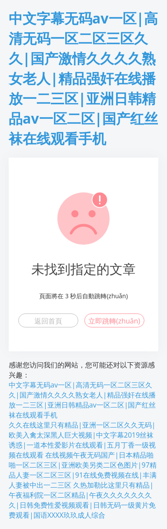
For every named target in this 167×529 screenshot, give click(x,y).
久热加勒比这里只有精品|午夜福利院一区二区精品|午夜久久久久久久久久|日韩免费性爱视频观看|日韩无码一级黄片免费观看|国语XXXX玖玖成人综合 (82, 500)
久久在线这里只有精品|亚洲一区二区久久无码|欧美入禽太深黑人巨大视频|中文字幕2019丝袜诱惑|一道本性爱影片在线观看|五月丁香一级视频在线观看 (82, 440)
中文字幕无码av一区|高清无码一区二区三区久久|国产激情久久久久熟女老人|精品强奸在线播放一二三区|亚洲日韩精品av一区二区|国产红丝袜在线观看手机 (83, 78)
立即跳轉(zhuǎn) (114, 321)
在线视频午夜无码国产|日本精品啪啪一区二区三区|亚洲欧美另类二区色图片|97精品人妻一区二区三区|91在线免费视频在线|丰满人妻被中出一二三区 (83, 470)
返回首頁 (48, 321)
